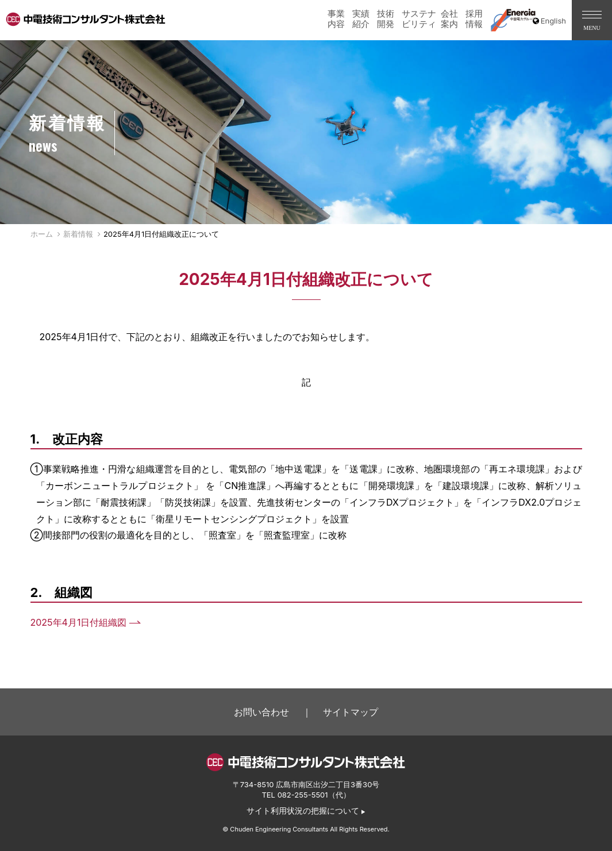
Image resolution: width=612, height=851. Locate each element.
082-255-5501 (303, 794)
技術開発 (385, 19)
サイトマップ (350, 712)
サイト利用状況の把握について (303, 810)
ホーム (41, 233)
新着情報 (78, 233)
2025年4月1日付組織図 (78, 622)
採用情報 (474, 19)
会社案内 (449, 19)
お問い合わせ (261, 712)
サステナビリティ (419, 19)
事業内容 (336, 19)
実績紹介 (360, 19)
